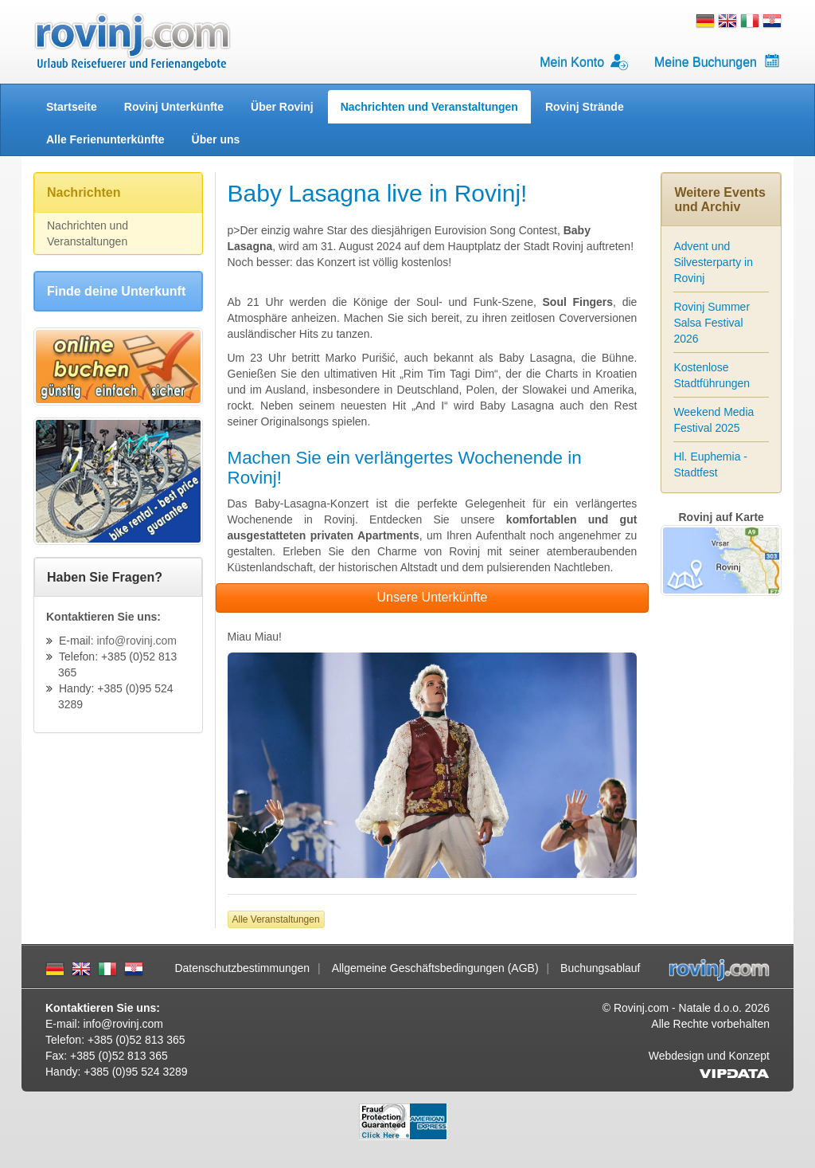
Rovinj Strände (584, 106)
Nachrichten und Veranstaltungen (429, 106)
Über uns (216, 139)
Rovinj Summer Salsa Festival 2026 (711, 322)
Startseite (71, 106)
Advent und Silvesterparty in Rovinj (713, 262)
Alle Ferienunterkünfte (105, 139)
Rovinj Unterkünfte (174, 106)
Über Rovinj (282, 106)
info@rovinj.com (136, 640)
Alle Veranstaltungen (276, 919)
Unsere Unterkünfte (432, 597)
